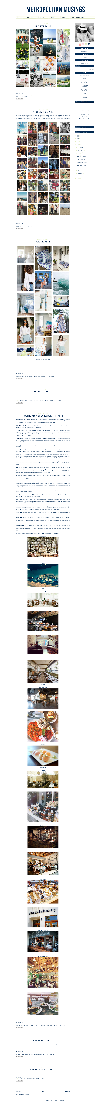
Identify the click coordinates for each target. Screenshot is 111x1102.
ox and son (37, 1025)
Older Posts (67, 1091)
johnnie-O (84, 79)
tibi (84, 94)
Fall (27, 400)
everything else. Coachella (34, 225)
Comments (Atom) (25, 1094)
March (79, 171)
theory (84, 93)
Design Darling (85, 110)
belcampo (22, 1023)
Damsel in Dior (85, 108)
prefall (41, 400)
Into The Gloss (85, 114)
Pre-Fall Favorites (43, 391)
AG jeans (22, 374)
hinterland (67, 1023)
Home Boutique (85, 57)
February (80, 173)
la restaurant (21, 1025)
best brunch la (29, 1023)
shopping (38, 376)
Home (43, 1091)
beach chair (23, 1052)
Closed (84, 77)
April (79, 170)
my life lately (23, 226)
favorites (29, 1078)
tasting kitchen (62, 1025)
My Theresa (85, 83)
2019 (78, 138)
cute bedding (29, 1052)
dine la (49, 1023)
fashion (43, 225)
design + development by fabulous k (55, 1100)
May (79, 168)
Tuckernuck (84, 97)
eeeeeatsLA (54, 1023)
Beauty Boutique (84, 63)
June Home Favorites (43, 1040)
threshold (38, 1054)
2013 (78, 178)
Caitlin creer (35, 374)
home (37, 1052)
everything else (40, 95)
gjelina (61, 1023)
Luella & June (84, 116)
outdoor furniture (58, 1052)
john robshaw (49, 1052)
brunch (22, 225)
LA (16, 1025)
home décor (42, 1052)
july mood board (48, 95)
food (58, 1023)
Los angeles (59, 225)
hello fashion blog (59, 374)
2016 (78, 142)
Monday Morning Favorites (43, 1069)
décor (40, 374)
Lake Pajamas (84, 81)
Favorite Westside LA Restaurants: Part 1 (43, 415)
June (79, 155)
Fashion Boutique (84, 51)
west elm (52, 1054)
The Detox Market (84, 92)
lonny (22, 376)
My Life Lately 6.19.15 (43, 111)
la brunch (48, 225)
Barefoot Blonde (84, 104)
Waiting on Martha (85, 123)
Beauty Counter (84, 75)
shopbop (33, 376)
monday (37, 1078)
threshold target (45, 1054)
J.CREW (84, 78)
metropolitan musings (58, 95)
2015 (78, 144)
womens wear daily (49, 376)
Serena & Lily (84, 89)
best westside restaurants (40, 1023)
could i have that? (85, 106)
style (42, 376)
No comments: (19, 93)
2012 (78, 180)
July (79, 153)
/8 (48, 359)
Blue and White (43, 241)
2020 (78, 136)
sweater (59, 400)
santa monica (30, 226)
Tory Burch (85, 96)
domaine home (46, 374)
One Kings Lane (85, 88)
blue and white (28, 374)
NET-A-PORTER (84, 85)
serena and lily (22, 1054)
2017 (78, 141)
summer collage (24, 96)
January (80, 175)
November (80, 147)
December (80, 145)
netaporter (36, 400)
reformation (27, 376)
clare (25, 225)
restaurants (43, 1025)
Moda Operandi (85, 82)
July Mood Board (43, 26)
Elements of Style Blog (85, 112)
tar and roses (53, 1025)
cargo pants (23, 400)
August (80, 152)
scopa (48, 1025)
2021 (78, 135)
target (33, 1054)
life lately (53, 225)
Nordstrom (85, 86)
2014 (78, 176)
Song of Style (84, 121)
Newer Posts (18, 1091)
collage (34, 95)
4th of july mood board (25, 95)
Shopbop (84, 90)
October (80, 148)
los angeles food (29, 1025)
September (81, 150)
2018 (78, 139)
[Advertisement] (85, 188)
